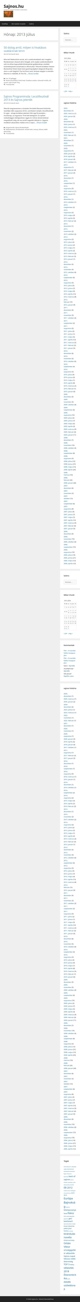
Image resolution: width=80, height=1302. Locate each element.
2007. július (68, 512)
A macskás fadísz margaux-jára (70, 653)
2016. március (69, 191)
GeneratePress (49, 1299)
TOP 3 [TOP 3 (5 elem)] (66, 1264)
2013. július (68, 242)
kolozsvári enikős (43, 80)
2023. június (68, 124)
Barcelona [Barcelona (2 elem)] (72, 1171)
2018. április (68, 156)
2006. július (68, 555)
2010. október (69, 361)
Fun (7, 78)
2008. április (68, 470)
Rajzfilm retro (69, 676)
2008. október (69, 448)
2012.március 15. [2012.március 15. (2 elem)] (68, 1166)
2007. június (68, 514)
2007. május (68, 517)
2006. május (68, 561)
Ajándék (72, 666)
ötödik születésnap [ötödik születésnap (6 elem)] (69, 1285)
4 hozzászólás (10, 133)
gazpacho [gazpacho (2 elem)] (66, 1218)
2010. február (69, 389)
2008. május (68, 467)
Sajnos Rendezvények (22, 127)
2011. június (68, 334)
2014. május (68, 215)
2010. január (68, 391)
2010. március (69, 386)
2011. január (68, 348)
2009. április (68, 426)
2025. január (68, 116)
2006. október (69, 542)
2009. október (69, 405)
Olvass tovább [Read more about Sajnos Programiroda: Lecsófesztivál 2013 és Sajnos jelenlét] (42, 123)
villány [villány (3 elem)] (72, 1265)
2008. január (68, 483)
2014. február (69, 221)
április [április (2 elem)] (68, 1278)
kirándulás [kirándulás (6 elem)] (69, 1233)
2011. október (69, 318)
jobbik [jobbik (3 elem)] (66, 1228)
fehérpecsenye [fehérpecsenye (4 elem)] (70, 1210)
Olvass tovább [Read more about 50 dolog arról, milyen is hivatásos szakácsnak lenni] (33, 74)
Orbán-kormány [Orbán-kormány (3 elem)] (69, 1240)
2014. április (68, 218)
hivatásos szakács (31, 80)
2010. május (68, 380)
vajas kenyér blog (14, 82)
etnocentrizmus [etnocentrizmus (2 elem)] (67, 1193)
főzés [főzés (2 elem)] (65, 1216)
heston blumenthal (12, 80)
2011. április (68, 340)
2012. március (69, 297)
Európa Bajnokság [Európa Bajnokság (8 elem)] (69, 1202)
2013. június (68, 245)
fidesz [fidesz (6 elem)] (71, 1213)
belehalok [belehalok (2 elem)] (66, 1176)
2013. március (69, 253)
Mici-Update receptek (18, 24)
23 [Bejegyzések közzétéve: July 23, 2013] (66, 80)
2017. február (69, 170)
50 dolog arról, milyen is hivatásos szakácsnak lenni (25, 49)
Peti (65, 651)
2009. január (68, 435)
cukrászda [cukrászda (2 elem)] (70, 1182)
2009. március (69, 429)
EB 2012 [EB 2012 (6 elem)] (68, 1187)
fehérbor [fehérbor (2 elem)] (68, 1207)
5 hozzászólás (10, 84)
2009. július (68, 418)
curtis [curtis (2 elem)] (74, 1182)
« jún (65, 91)
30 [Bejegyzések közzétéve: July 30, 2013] (66, 85)
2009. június (68, 421)
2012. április (68, 294)
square (6, 82)
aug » (71, 91)
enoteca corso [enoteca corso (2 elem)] (67, 1190)
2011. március (69, 342)
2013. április (68, 251)
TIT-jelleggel (12, 78)
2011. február (69, 345)
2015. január (68, 194)
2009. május (68, 423)
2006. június (68, 558)
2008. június (68, 464)
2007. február (69, 526)
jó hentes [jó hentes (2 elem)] (71, 1231)
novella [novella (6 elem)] (68, 1237)
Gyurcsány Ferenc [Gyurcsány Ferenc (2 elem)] (68, 1224)
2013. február (69, 256)
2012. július (68, 285)
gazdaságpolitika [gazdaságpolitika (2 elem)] (70, 1216)
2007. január (68, 529)
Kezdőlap (5, 24)
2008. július (68, 461)
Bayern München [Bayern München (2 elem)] (68, 1173)
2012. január (68, 305)
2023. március (69, 127)
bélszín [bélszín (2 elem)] (72, 1179)
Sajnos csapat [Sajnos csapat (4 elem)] (69, 1256)
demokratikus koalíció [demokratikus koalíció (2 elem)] (69, 1184)
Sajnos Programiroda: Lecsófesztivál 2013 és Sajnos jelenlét (26, 98)
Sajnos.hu (14, 6)
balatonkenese (10, 129)
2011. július (68, 331)
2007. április (68, 520)
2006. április (68, 563)
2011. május (68, 337)
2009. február (69, 432)
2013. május (68, 248)
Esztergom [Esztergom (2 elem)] (73, 1190)
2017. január (68, 173)
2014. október (69, 202)
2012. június (68, 288)
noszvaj (35, 129)
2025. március (69, 113)
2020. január (68, 154)
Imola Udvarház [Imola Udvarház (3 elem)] (69, 1226)
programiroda (10, 127)
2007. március (69, 523)
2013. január (68, 259)
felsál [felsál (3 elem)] (65, 1213)
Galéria (31, 24)
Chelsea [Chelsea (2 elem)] (65, 1182)
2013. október (69, 234)
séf (50, 80)
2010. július (68, 374)
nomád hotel (29, 129)
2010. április (68, 383)
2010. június (68, 377)
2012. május (68, 291)
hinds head (21, 80)
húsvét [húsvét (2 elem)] (73, 1224)
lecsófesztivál (20, 129)
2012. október (69, 272)
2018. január (68, 159)
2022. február (69, 135)
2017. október (69, 162)
